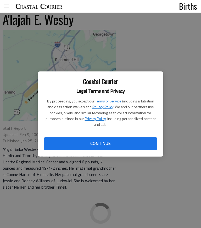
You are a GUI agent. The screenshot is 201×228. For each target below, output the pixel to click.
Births (188, 6)
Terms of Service (108, 101)
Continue (100, 143)
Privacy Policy (102, 107)
